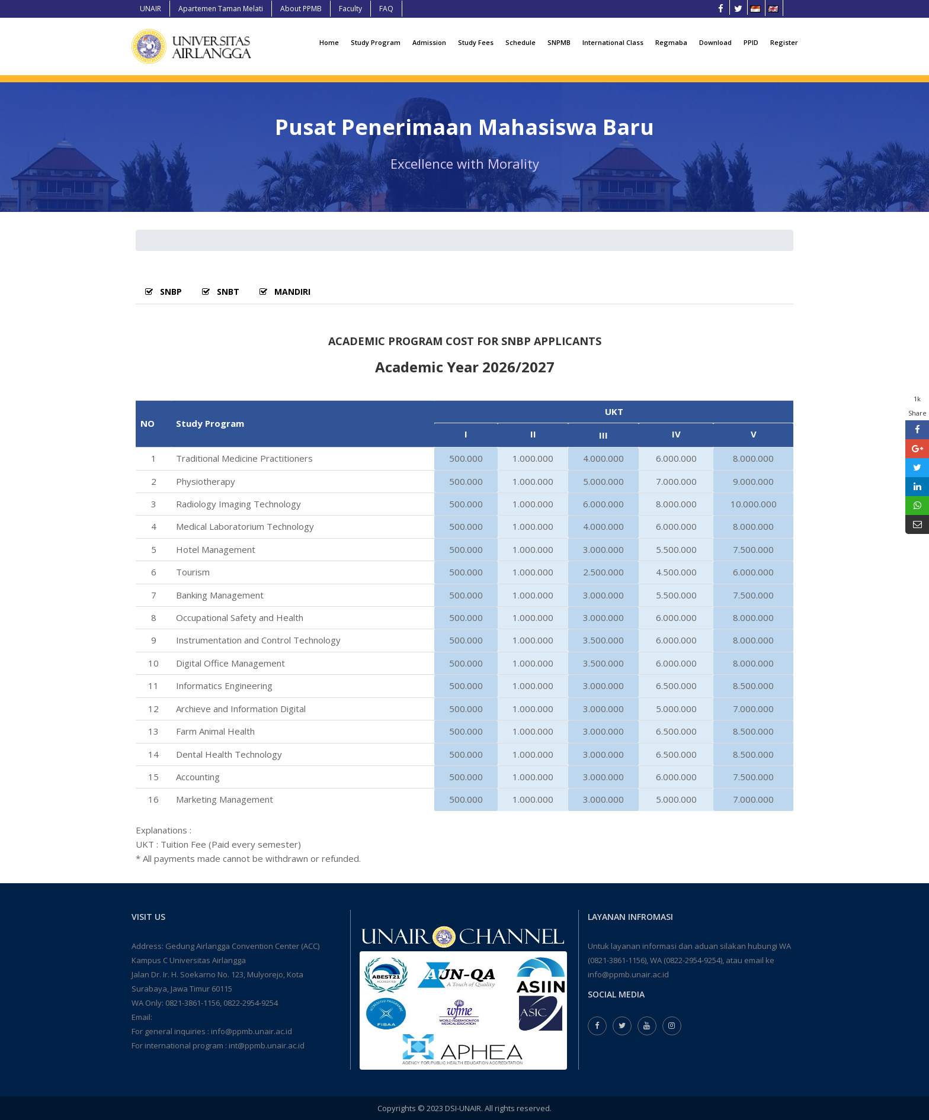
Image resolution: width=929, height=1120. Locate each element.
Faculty (350, 9)
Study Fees (476, 42)
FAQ (386, 9)
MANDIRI (285, 291)
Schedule (520, 42)
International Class (612, 42)
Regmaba (671, 42)
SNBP (163, 291)
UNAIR (150, 9)
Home (329, 42)
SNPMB (559, 42)
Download (715, 42)
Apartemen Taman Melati (220, 9)
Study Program (376, 42)
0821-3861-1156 (192, 1002)
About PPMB (301, 9)
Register (784, 42)
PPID (751, 42)
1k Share (917, 405)
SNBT (220, 291)
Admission (429, 42)
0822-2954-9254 (250, 1002)
